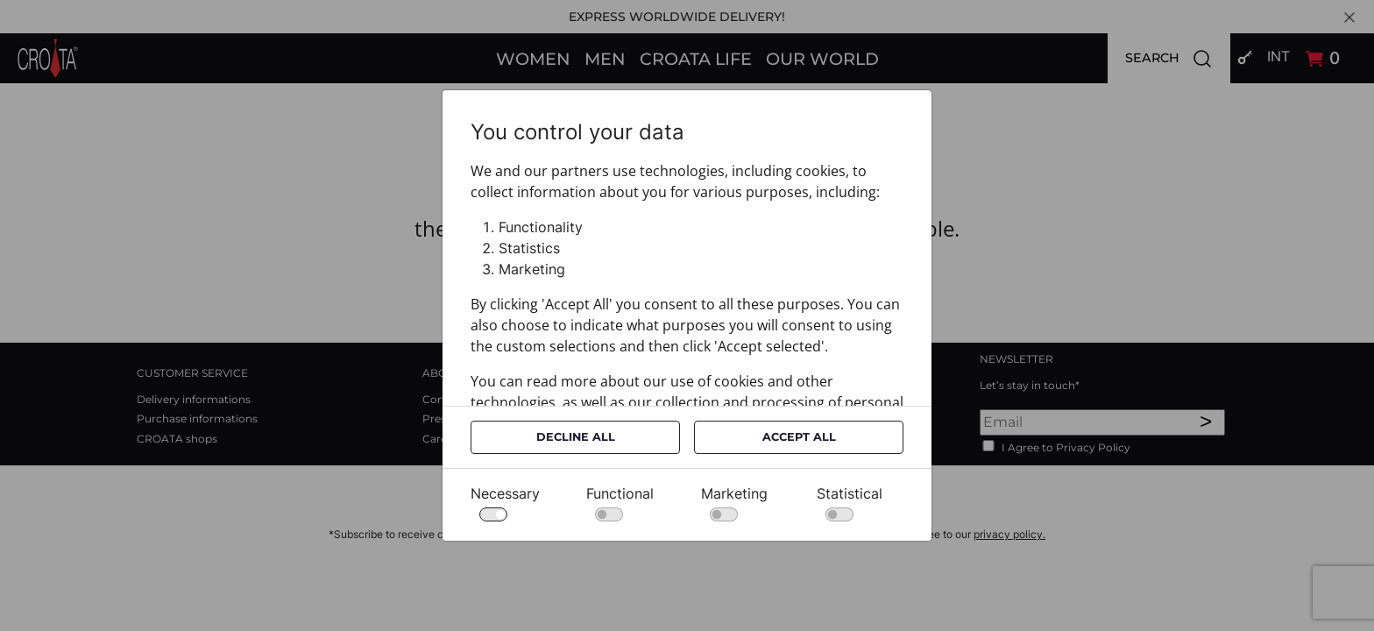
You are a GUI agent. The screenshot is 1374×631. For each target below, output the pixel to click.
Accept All (799, 436)
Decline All (575, 436)
